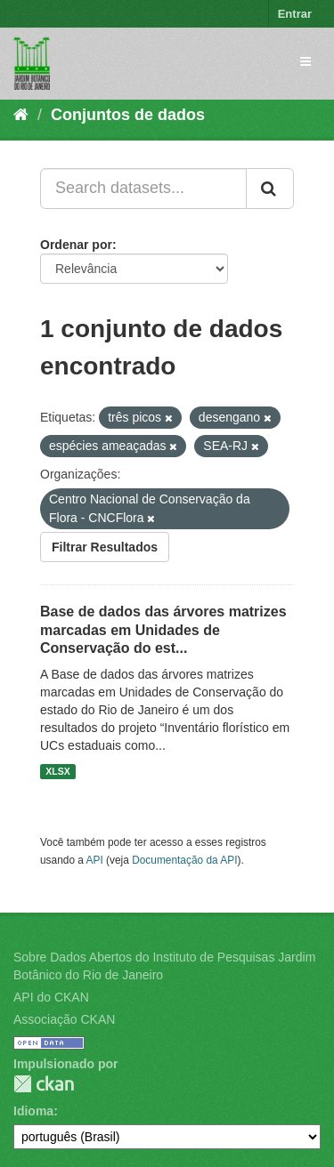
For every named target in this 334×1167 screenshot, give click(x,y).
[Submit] (270, 188)
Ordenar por (76, 244)
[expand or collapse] (305, 61)
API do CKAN (51, 997)
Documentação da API (184, 860)
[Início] (21, 115)
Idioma (33, 1111)
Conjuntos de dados (128, 115)
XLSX (57, 771)
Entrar (295, 13)
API (94, 860)
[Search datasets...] (143, 188)
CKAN (43, 1083)
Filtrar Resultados (105, 547)
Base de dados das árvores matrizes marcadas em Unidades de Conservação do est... (163, 630)
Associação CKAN (64, 1019)
